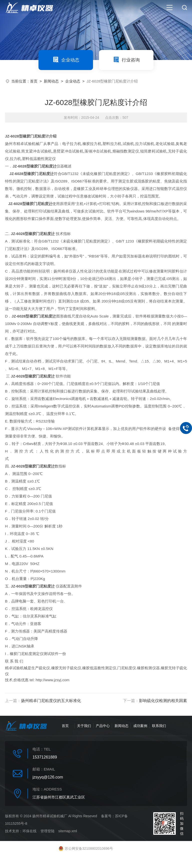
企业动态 (65, 59)
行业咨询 (126, 59)
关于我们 (84, 726)
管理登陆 (47, 831)
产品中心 (103, 726)
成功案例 (140, 726)
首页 (34, 81)
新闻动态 (51, 81)
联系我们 (159, 726)
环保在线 (29, 831)
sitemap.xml (67, 831)
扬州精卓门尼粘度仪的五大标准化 (51, 700)
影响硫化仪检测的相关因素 (163, 700)
